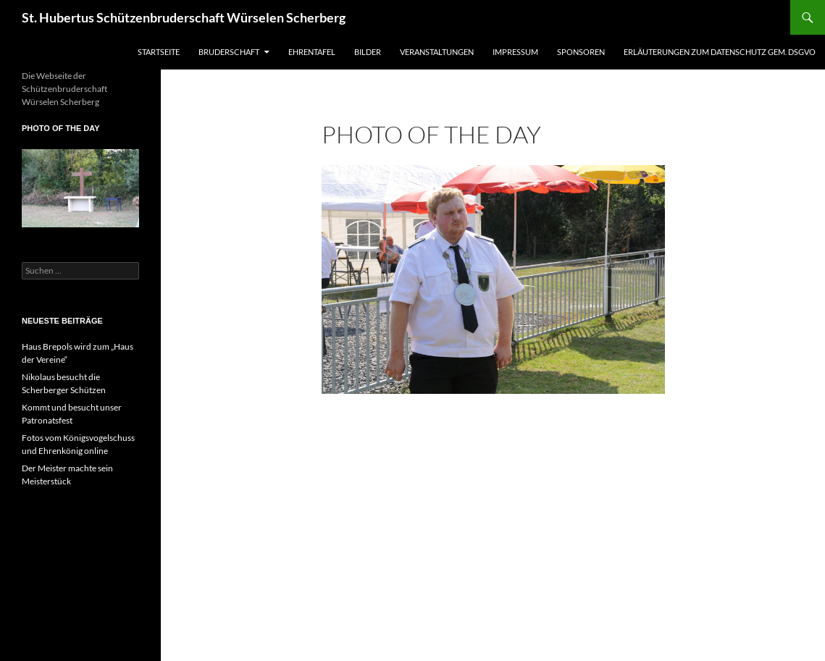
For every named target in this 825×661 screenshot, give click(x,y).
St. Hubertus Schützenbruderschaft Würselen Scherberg (184, 17)
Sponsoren (581, 51)
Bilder (367, 51)
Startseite (159, 51)
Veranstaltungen (437, 51)
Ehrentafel (311, 51)
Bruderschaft (228, 51)
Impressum (515, 51)
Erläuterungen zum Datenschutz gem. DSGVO (720, 51)
